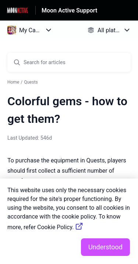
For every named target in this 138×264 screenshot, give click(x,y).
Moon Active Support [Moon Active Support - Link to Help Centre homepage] (69, 10)
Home (13, 82)
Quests (31, 82)
